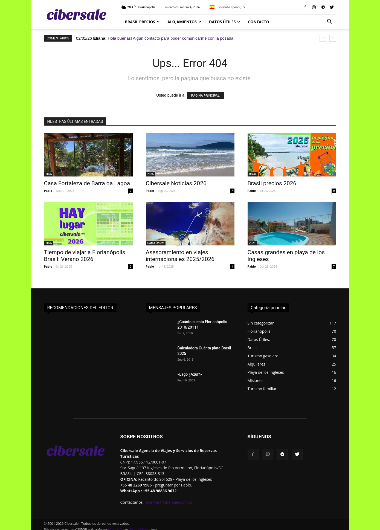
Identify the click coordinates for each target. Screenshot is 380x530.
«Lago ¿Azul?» (190, 374)
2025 (252, 243)
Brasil (253, 174)
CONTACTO (258, 21)
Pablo (48, 191)
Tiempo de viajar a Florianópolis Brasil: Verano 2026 (84, 255)
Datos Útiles (224, 21)
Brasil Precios (142, 21)
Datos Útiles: (155, 243)
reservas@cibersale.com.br (169, 502)
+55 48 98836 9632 (159, 490)
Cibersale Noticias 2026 (176, 183)
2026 (49, 174)
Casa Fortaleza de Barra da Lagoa (87, 183)
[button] (329, 22)
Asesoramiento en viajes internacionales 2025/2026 (180, 255)
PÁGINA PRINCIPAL (205, 95)
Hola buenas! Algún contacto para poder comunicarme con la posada (170, 38)
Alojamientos (184, 21)
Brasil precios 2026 (272, 183)
